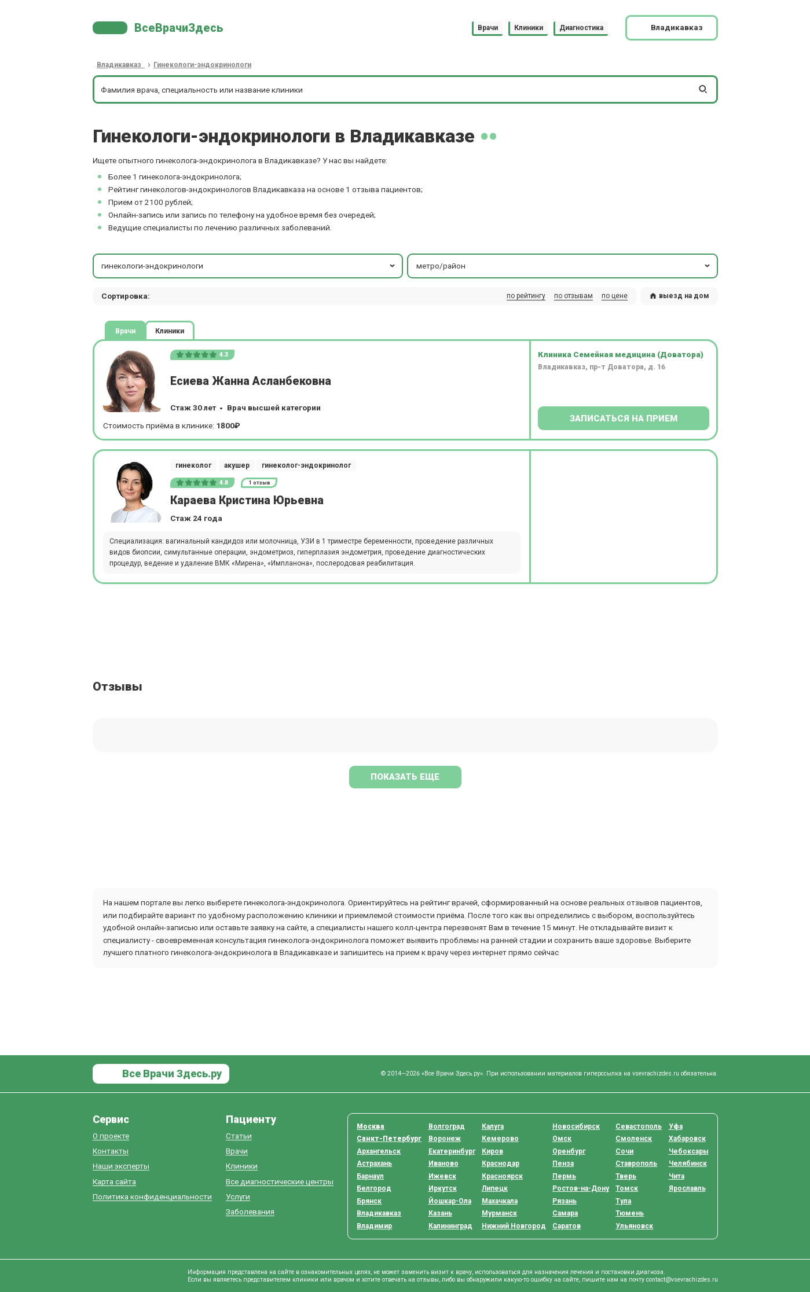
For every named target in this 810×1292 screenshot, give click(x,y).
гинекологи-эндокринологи (249, 265)
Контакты (111, 1151)
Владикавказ (379, 1213)
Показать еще (405, 777)
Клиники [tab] (169, 330)
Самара (565, 1213)
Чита (676, 1176)
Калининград (450, 1226)
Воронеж (444, 1139)
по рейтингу (526, 296)
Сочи (624, 1151)
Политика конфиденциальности (152, 1196)
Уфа (676, 1126)
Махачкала (500, 1201)
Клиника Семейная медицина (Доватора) (620, 354)
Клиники (528, 28)
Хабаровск (687, 1139)
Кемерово (500, 1139)
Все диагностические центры (279, 1181)
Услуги (238, 1196)
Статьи (239, 1136)
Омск (561, 1139)
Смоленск (633, 1139)
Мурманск (499, 1213)
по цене (615, 296)
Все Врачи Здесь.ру (171, 1073)
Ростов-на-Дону (580, 1188)
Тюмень (629, 1213)
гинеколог (193, 465)
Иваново (443, 1163)
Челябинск (688, 1163)
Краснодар (500, 1163)
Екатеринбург (451, 1151)
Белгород (374, 1188)
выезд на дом (679, 296)
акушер (237, 465)
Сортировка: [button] (125, 295)
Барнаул (370, 1176)
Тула (623, 1201)
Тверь (625, 1176)
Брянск (369, 1201)
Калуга (493, 1126)
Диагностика (581, 28)
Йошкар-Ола (449, 1201)
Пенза (563, 1163)
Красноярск (502, 1176)
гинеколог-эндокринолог (306, 465)
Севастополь (638, 1126)
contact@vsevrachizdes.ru (682, 1279)
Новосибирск (576, 1126)
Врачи (488, 28)
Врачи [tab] (125, 330)
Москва (370, 1126)
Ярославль (687, 1188)
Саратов (566, 1226)
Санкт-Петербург (389, 1139)
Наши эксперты (121, 1166)
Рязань (564, 1201)
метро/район (564, 265)
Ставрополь (636, 1163)
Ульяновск (634, 1226)
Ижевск (442, 1176)
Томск (626, 1188)
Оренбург (568, 1151)
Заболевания (250, 1211)
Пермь (564, 1176)
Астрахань (374, 1163)
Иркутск (442, 1188)
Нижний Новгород (514, 1226)
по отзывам (573, 296)
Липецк (495, 1188)
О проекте (111, 1136)
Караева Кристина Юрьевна (247, 500)
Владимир (374, 1226)
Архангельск (379, 1151)
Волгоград (446, 1126)
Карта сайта (114, 1181)
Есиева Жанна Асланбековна (250, 381)
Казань (440, 1213)
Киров (492, 1151)
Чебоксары (689, 1151)
